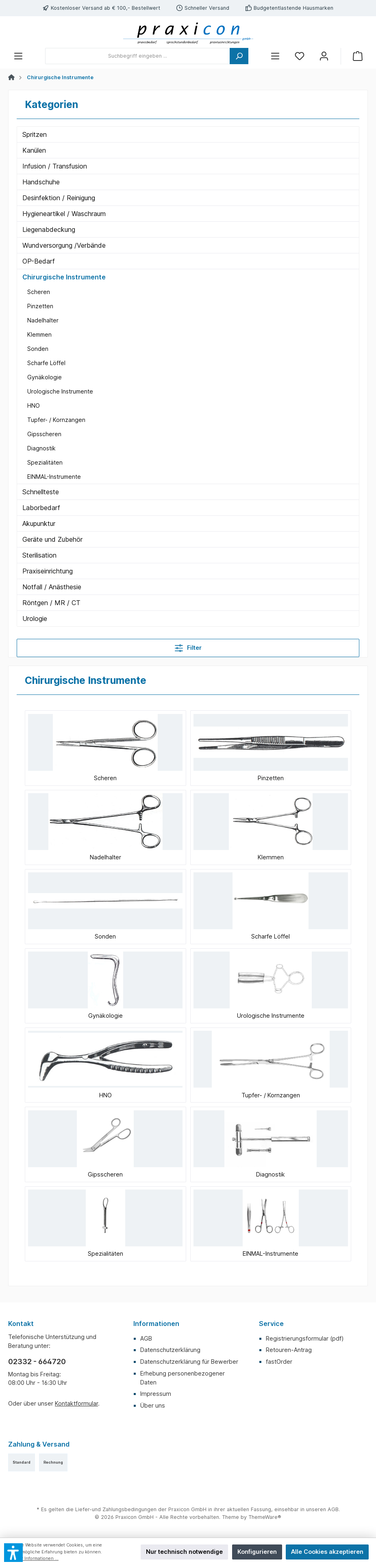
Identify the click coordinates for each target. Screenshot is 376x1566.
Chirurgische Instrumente (64, 277)
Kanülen (34, 150)
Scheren (38, 291)
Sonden (37, 348)
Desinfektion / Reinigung (58, 198)
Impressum (155, 1393)
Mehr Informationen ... (35, 1558)
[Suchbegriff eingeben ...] (137, 56)
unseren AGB (322, 1509)
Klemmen (39, 334)
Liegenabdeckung (48, 229)
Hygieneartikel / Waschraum (64, 214)
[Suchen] (239, 56)
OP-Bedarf (38, 261)
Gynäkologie (44, 377)
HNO (33, 405)
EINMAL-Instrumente (54, 476)
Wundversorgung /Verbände (64, 245)
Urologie (34, 618)
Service (271, 1323)
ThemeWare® (264, 1517)
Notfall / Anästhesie (51, 587)
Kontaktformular (76, 1403)
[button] (13, 1552)
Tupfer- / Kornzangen (56, 419)
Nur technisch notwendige (184, 1551)
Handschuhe (41, 182)
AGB (146, 1338)
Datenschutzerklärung (170, 1349)
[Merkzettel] (299, 56)
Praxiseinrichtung (47, 571)
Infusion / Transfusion (54, 166)
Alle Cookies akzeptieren (327, 1551)
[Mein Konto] (324, 56)
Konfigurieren (257, 1551)
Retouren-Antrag (289, 1349)
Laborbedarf (41, 508)
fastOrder (279, 1361)
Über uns (152, 1405)
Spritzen (34, 134)
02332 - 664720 (37, 1361)
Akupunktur (38, 523)
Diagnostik (41, 448)
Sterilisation (39, 555)
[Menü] (18, 56)
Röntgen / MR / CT (51, 603)
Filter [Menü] (188, 646)
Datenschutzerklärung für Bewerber (189, 1361)
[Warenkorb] (358, 56)
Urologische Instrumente (60, 391)
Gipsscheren (44, 433)
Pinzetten (40, 306)
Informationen (156, 1323)
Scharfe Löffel (46, 362)
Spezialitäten (45, 462)
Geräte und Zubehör (52, 539)
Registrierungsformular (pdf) (305, 1338)
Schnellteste (40, 492)
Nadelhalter (43, 320)
